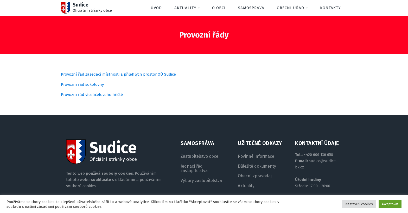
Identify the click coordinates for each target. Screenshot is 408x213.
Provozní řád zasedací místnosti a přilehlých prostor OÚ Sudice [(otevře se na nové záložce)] (118, 74)
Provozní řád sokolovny (82, 84)
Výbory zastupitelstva (201, 180)
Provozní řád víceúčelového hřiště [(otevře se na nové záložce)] (92, 94)
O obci (219, 7)
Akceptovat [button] (390, 204)
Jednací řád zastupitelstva (194, 168)
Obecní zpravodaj (255, 176)
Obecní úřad (290, 7)
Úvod (156, 7)
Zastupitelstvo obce (199, 156)
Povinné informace (256, 156)
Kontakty (330, 7)
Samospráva (251, 7)
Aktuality (185, 7)
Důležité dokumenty (257, 166)
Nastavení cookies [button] (359, 204)
